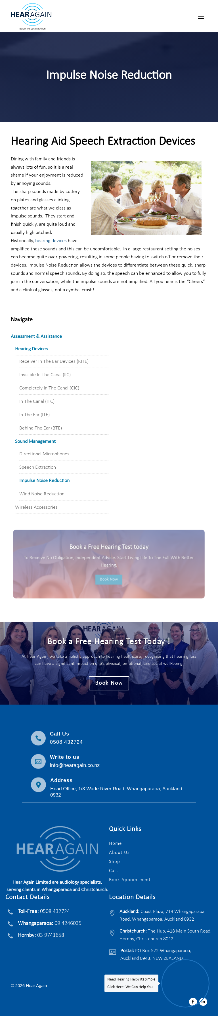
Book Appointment (130, 879)
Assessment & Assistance (36, 336)
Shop (114, 861)
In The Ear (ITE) (34, 415)
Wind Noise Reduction (41, 494)
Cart (113, 870)
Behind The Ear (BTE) (40, 428)
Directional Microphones (44, 454)
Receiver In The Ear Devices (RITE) (54, 361)
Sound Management (35, 441)
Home (115, 843)
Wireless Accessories (36, 507)
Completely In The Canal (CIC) (49, 388)
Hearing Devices (31, 349)
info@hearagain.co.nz (75, 765)
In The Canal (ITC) (36, 401)
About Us (119, 852)
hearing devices (50, 241)
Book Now (109, 579)
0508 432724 (66, 742)
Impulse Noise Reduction (44, 480)
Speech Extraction (37, 467)
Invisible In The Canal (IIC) (45, 375)
